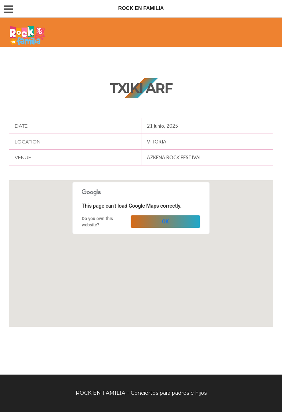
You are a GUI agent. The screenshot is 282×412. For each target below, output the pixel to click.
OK (165, 222)
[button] (141, 247)
